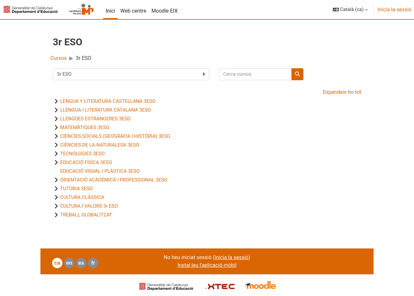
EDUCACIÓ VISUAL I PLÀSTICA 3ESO (100, 171)
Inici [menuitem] (110, 11)
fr (93, 263)
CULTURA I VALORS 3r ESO (89, 206)
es (81, 263)
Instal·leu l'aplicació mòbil (207, 265)
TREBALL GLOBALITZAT (86, 215)
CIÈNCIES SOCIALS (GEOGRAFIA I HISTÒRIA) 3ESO (115, 136)
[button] (350, 9)
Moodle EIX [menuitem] (164, 11)
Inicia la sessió (394, 9)
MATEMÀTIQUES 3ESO (84, 127)
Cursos (58, 58)
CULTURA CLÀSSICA (82, 197)
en (69, 263)
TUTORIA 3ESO (76, 189)
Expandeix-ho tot (342, 92)
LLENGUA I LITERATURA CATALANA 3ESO (105, 110)
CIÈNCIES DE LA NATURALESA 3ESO (99, 145)
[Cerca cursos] (255, 74)
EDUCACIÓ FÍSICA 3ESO (86, 162)
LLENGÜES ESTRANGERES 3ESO (95, 119)
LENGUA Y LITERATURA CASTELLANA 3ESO (108, 101)
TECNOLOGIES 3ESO (82, 154)
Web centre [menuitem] (133, 11)
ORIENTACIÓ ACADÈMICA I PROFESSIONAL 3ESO (113, 180)
